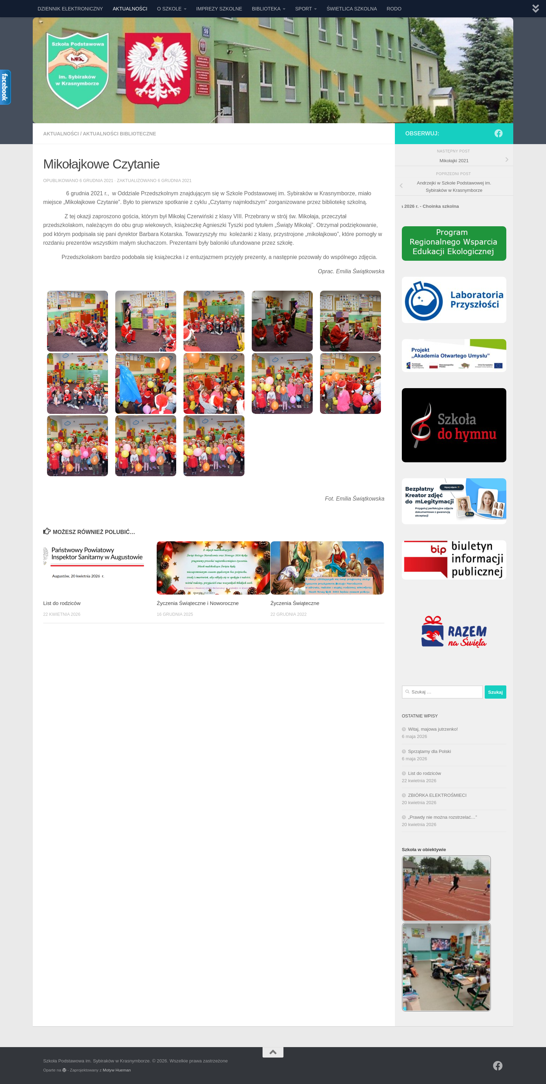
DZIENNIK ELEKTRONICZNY (70, 8)
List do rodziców (61, 603)
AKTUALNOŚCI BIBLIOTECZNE (119, 133)
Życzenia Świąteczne (295, 603)
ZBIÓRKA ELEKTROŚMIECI (437, 795)
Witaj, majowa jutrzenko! (433, 729)
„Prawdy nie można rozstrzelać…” (442, 817)
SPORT (303, 8)
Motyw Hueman (117, 1070)
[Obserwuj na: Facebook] (498, 133)
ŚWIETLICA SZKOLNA (352, 8)
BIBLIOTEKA (266, 8)
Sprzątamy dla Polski (429, 751)
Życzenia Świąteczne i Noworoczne (198, 603)
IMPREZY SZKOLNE (219, 8)
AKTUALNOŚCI (130, 8)
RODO (394, 8)
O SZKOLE (169, 8)
